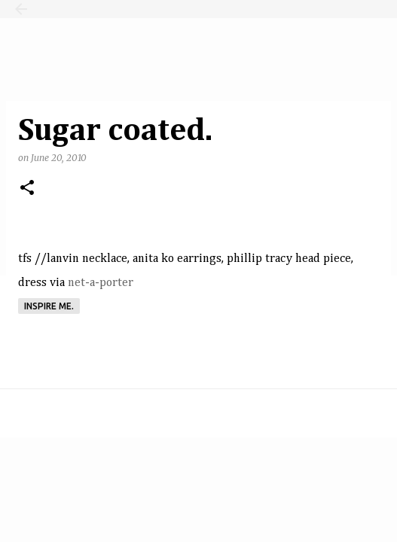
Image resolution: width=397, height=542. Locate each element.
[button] (27, 188)
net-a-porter (100, 283)
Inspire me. (49, 306)
